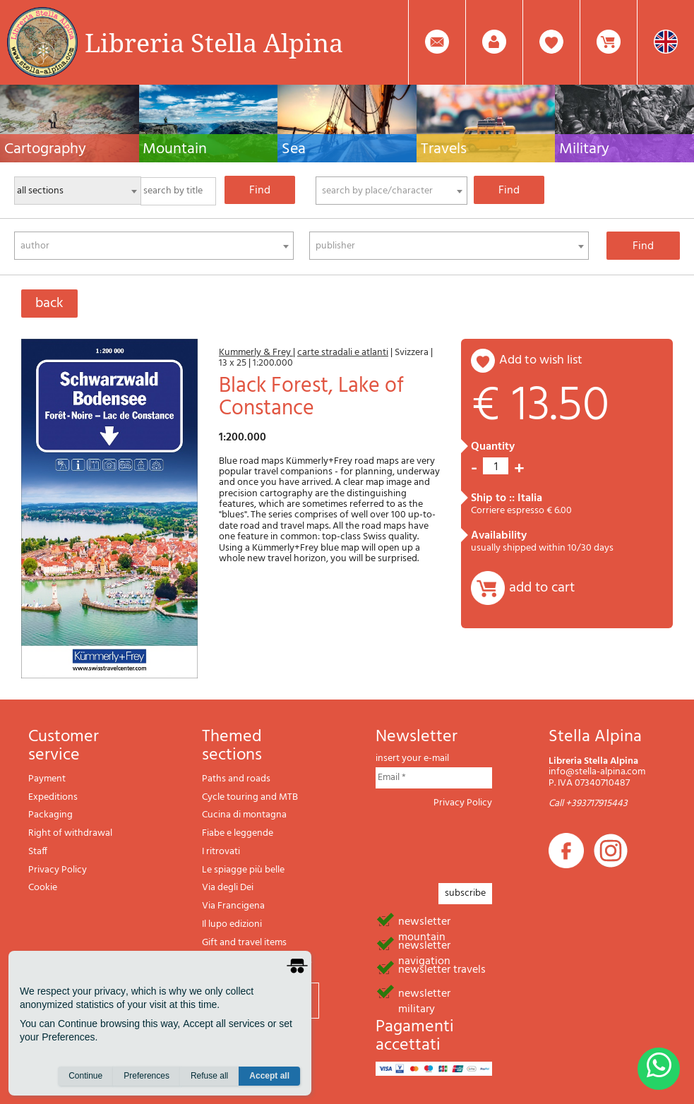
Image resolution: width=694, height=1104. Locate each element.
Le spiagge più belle (243, 870)
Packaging (50, 815)
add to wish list (540, 360)
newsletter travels (442, 968)
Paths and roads (236, 779)
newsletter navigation (424, 944)
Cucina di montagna (244, 815)
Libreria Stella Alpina (214, 42)
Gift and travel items (244, 942)
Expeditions (53, 797)
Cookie (42, 887)
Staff (37, 851)
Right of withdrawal (70, 833)
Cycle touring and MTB (250, 797)
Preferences (146, 1076)
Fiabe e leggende (237, 833)
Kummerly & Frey (256, 352)
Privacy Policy (57, 870)
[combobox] (391, 190)
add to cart (542, 588)
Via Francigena (233, 906)
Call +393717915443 (588, 804)
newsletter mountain (424, 920)
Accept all (269, 1076)
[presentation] (483, 841)
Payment (47, 779)
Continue (85, 1076)
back (49, 303)
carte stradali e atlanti (342, 352)
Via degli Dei (227, 887)
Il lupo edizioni (232, 924)
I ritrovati (221, 851)
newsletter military (424, 992)
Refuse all (209, 1076)
